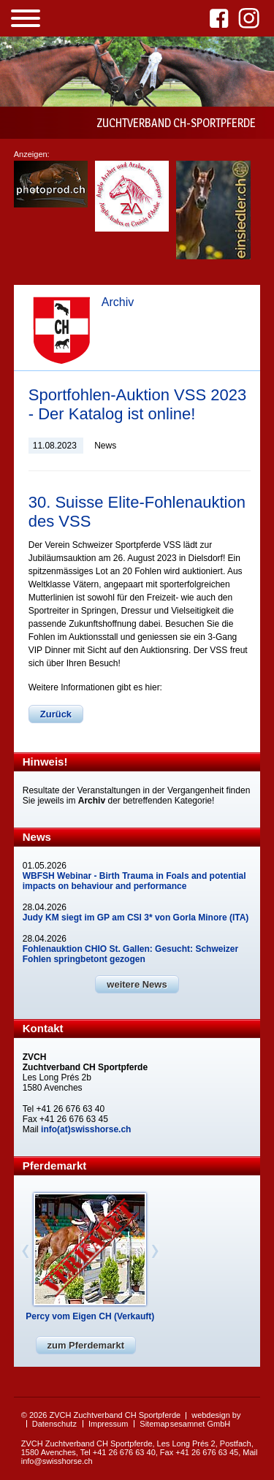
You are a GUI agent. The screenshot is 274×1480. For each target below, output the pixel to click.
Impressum (108, 1423)
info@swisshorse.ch (57, 1461)
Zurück (56, 714)
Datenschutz (54, 1423)
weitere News (137, 984)
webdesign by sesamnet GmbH (205, 1419)
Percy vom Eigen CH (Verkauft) (90, 1316)
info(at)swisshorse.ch (86, 1129)
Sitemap (154, 1423)
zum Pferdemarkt (85, 1345)
